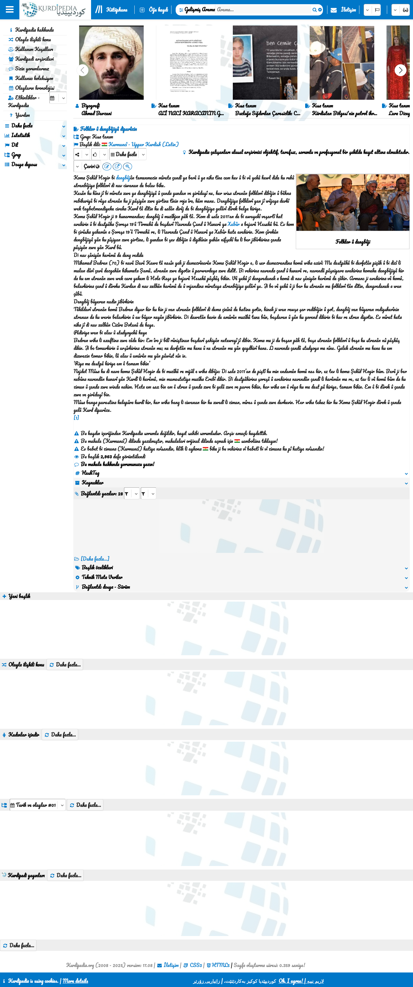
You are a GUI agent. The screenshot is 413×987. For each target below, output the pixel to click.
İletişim (348, 10)
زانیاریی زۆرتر (206, 981)
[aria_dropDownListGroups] (37, 804)
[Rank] (100, 154)
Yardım (19, 115)
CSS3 (196, 965)
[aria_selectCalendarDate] (58, 97)
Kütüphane (116, 10)
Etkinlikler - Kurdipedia (24, 101)
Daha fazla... (65, 664)
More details (75, 981)
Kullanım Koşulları (30, 49)
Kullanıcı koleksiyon (30, 78)
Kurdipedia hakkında (31, 30)
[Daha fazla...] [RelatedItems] (95, 559)
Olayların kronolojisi (31, 88)
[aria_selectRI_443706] (131, 493)
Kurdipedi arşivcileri (31, 59)
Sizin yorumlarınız (28, 68)
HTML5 (221, 965)
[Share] (82, 154)
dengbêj (123, 177)
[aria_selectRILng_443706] (148, 493)
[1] (76, 418)
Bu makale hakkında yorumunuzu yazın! (114, 464)
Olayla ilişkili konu (29, 39)
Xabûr (234, 224)
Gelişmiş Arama (199, 9)
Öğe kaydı (158, 10)
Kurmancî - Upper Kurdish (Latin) (143, 144)
